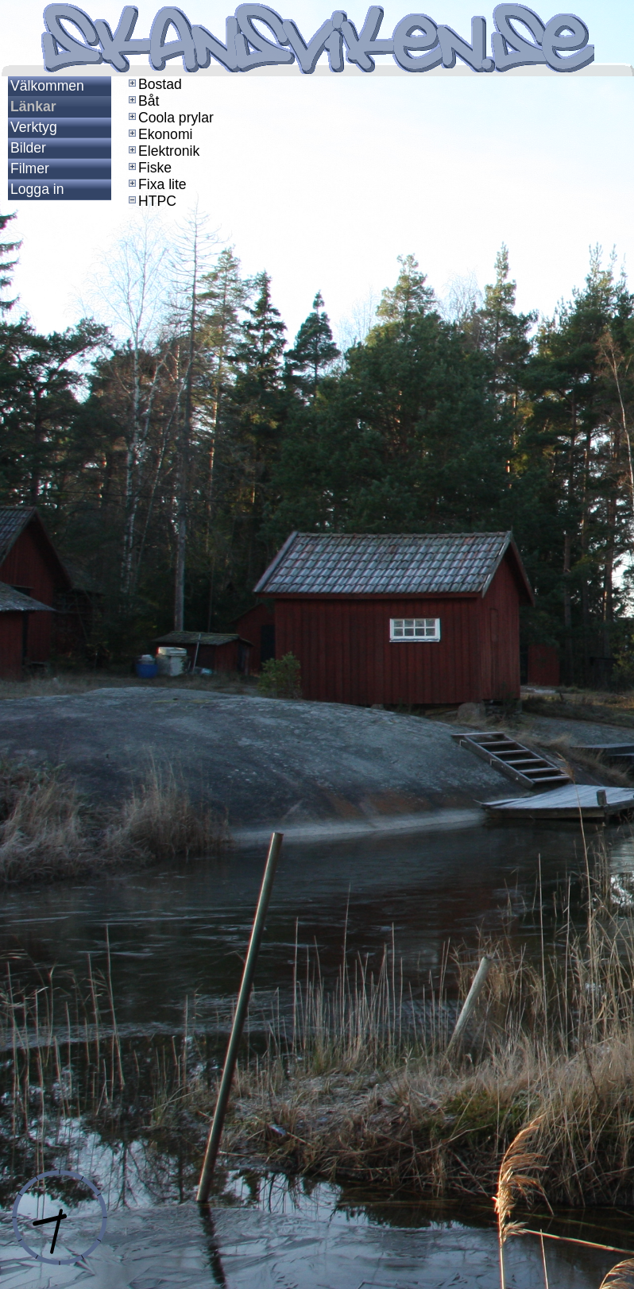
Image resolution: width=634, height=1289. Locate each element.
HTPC (151, 201)
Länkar (33, 106)
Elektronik (162, 151)
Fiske (149, 168)
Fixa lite (156, 184)
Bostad (154, 84)
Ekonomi (159, 134)
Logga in (37, 189)
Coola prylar (170, 118)
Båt (142, 101)
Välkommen (47, 86)
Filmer (29, 168)
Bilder (28, 148)
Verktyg (33, 127)
